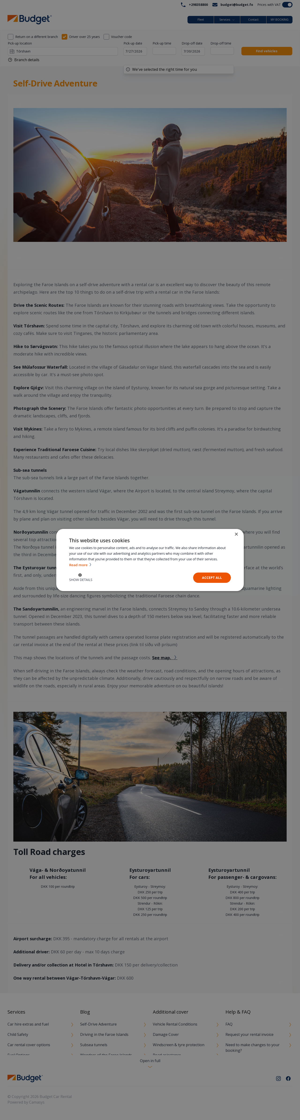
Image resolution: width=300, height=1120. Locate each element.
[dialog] (150, 560)
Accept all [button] (212, 577)
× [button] (236, 534)
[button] (80, 578)
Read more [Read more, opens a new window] (79, 564)
